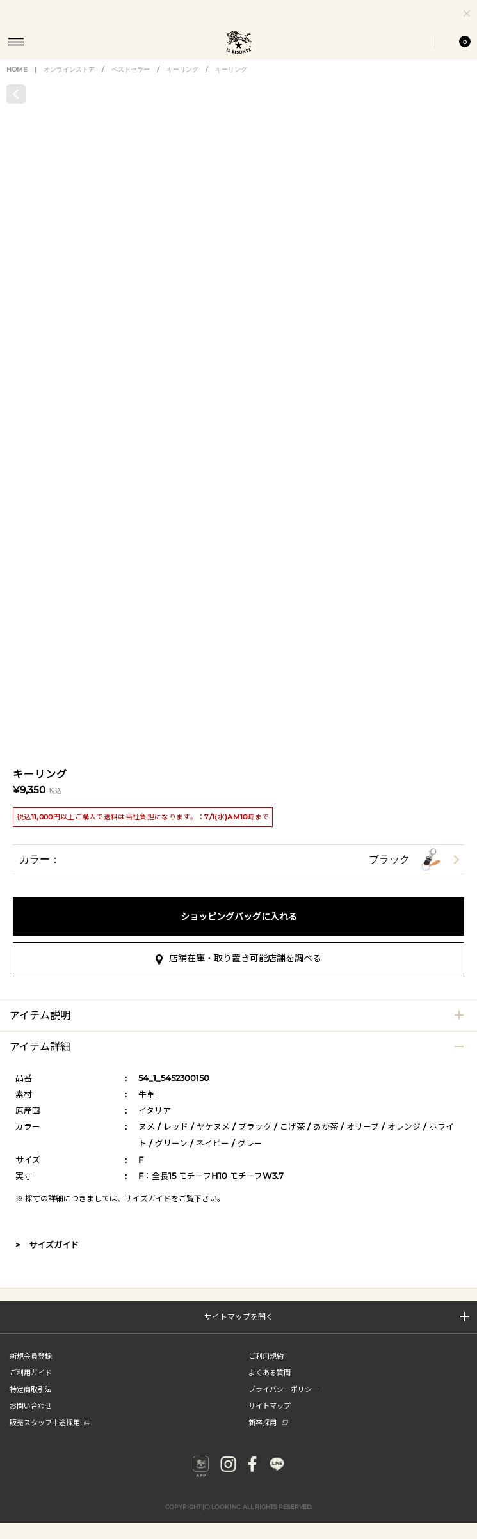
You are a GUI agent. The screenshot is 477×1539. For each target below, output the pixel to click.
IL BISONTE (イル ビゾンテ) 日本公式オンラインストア (239, 43)
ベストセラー (130, 81)
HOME (17, 81)
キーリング (182, 81)
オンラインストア (69, 81)
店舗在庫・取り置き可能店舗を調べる (238, 1355)
